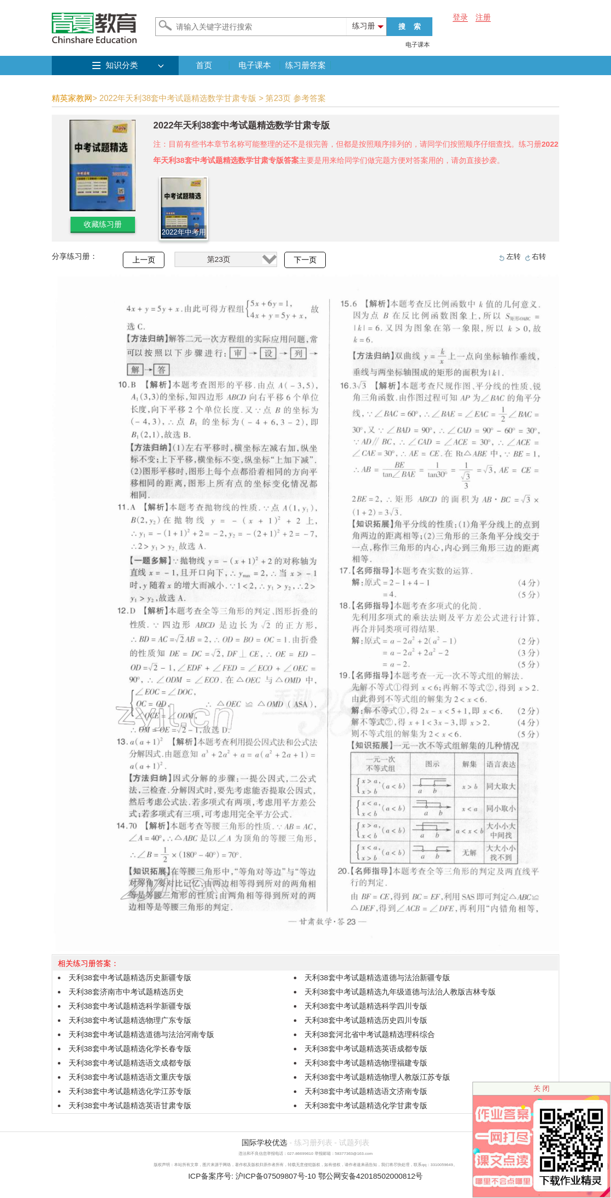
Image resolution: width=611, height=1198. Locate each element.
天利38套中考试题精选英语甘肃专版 (130, 1105)
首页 (204, 65)
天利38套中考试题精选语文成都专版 (130, 1062)
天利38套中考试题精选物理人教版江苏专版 (377, 1077)
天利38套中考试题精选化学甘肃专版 (365, 1105)
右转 (539, 256)
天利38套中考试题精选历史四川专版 (365, 1020)
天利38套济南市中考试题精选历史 (126, 991)
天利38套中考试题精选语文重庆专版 (130, 1077)
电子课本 (417, 44)
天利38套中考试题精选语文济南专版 (365, 1091)
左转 (513, 256)
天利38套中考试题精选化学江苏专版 (130, 1091)
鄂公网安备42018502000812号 (370, 1176)
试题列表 (354, 1142)
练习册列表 (313, 1142)
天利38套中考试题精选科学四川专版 (365, 1006)
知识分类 (122, 65)
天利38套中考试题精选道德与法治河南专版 (141, 1034)
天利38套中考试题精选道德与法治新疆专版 (377, 977)
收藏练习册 (103, 224)
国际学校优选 (264, 1142)
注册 (483, 17)
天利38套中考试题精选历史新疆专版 (130, 977)
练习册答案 (305, 65)
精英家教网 (72, 98)
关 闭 (541, 1088)
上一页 (143, 260)
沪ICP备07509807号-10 (275, 1176)
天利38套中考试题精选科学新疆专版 (130, 1006)
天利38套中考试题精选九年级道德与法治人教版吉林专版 (400, 991)
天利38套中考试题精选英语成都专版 (365, 1048)
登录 (460, 17)
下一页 (305, 260)
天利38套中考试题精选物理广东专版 (130, 1020)
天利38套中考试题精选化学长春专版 (130, 1048)
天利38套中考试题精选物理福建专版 (365, 1062)
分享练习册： (74, 256)
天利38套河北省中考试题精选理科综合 (369, 1034)
